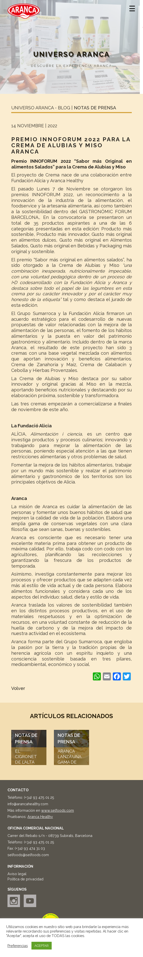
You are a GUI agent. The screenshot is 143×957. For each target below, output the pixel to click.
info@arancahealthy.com (27, 804)
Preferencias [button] (17, 946)
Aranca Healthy (40, 816)
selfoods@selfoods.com (28, 855)
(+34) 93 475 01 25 (39, 797)
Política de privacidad (25, 879)
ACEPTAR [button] (41, 946)
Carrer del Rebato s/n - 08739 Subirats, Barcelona (49, 835)
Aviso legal (16, 874)
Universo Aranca (71, 54)
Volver (18, 688)
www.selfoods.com (57, 810)
